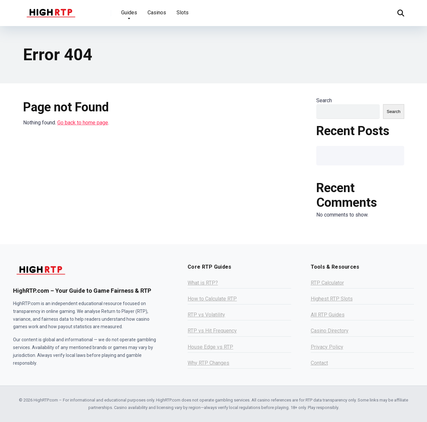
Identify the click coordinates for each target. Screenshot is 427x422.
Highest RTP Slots (332, 299)
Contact (319, 363)
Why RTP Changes (208, 363)
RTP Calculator (327, 283)
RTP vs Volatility (206, 315)
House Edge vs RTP (210, 347)
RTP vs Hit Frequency (212, 331)
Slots (183, 12)
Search (324, 100)
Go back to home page (82, 123)
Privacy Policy (327, 347)
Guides (129, 12)
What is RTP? (203, 283)
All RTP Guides (328, 315)
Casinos (157, 12)
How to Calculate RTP (212, 299)
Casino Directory (330, 331)
